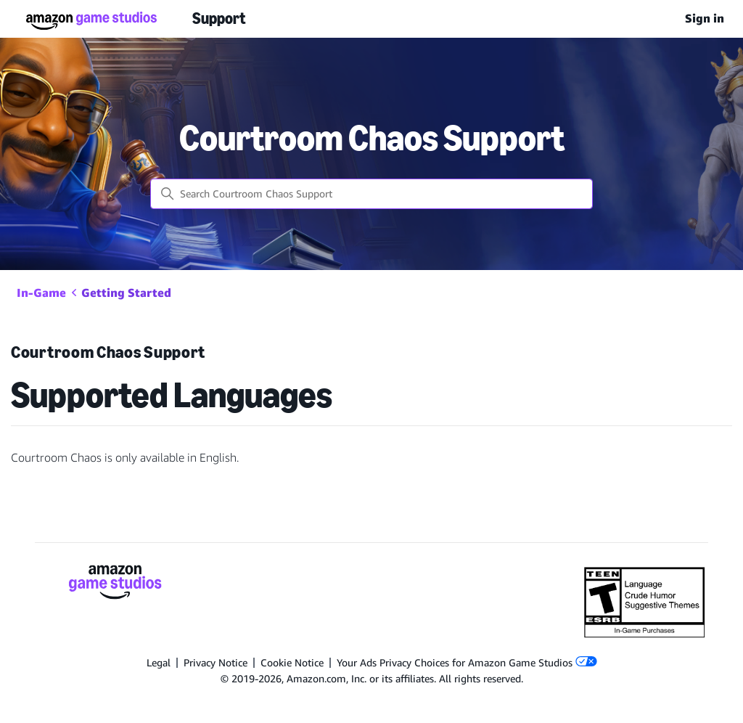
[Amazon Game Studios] (115, 585)
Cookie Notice (292, 662)
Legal (159, 662)
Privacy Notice (215, 662)
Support (218, 18)
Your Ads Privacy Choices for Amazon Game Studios (467, 662)
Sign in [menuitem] (704, 18)
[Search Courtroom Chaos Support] (371, 193)
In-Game (41, 293)
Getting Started (126, 293)
